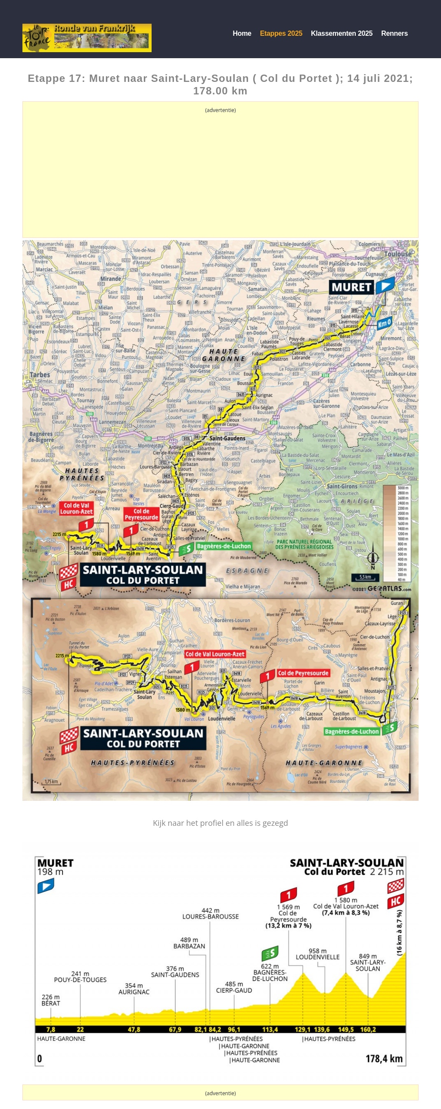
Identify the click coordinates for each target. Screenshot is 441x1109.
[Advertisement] (220, 176)
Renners (394, 33)
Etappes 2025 (281, 33)
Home (242, 33)
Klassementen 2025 (342, 33)
